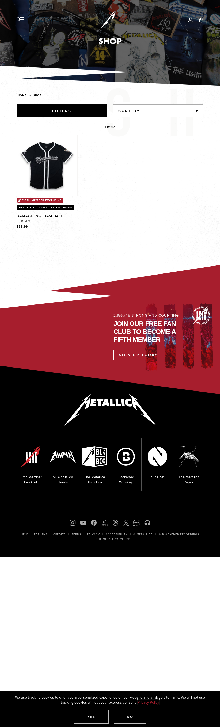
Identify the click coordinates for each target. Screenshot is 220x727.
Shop (37, 95)
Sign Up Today (138, 355)
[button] (91, 717)
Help (24, 534)
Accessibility (116, 534)
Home (22, 95)
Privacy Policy (148, 702)
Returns (40, 534)
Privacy (93, 534)
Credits (59, 534)
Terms (76, 534)
